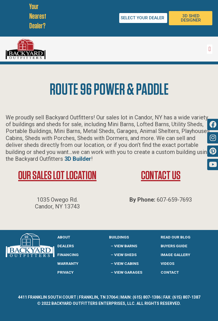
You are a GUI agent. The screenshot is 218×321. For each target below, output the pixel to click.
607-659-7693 (174, 199)
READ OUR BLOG (175, 237)
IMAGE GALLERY (175, 254)
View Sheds (125, 254)
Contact (170, 272)
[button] (209, 49)
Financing (68, 254)
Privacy (65, 272)
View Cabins (126, 263)
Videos (167, 263)
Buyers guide (174, 246)
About (63, 237)
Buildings (119, 237)
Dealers (65, 246)
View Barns (125, 246)
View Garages (128, 272)
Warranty (67, 263)
